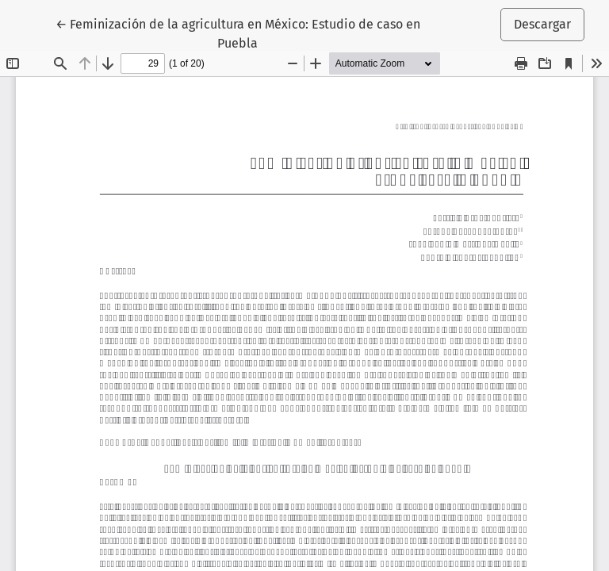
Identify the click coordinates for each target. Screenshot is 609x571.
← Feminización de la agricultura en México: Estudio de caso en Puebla (238, 32)
